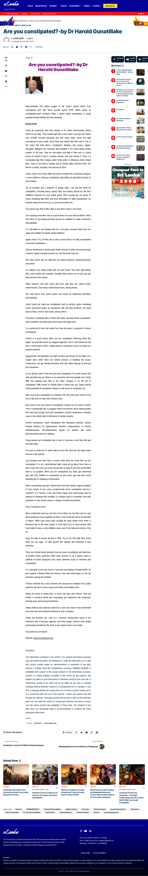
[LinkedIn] (143, 13)
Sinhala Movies (67, 813)
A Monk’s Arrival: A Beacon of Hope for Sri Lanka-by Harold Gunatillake (45, 795)
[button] (125, 6)
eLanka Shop (35, 13)
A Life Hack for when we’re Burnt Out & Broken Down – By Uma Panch (124, 82)
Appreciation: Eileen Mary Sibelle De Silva (123, 129)
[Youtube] (130, 59)
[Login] (121, 6)
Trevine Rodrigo (84, 813)
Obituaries (138, 809)
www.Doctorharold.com (43, 638)
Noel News (120, 109)
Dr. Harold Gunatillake (32, 813)
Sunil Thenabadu (12, 813)
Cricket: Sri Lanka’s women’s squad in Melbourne (123, 157)
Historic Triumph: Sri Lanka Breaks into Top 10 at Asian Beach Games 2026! (73, 792)
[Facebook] (138, 13)
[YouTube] (140, 13)
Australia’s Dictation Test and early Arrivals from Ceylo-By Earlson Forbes (16, 792)
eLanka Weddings (12, 13)
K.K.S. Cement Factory (124, 137)
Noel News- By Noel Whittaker (123, 119)
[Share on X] (12, 47)
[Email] (17, 47)
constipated (38, 723)
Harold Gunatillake (50, 723)
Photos (98, 813)
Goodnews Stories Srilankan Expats (18, 21)
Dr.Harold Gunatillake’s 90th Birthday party (125, 147)
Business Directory (49, 13)
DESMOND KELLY (33, 809)
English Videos (73, 809)
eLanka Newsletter (113, 813)
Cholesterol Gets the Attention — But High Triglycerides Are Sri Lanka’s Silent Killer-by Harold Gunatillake (131, 798)
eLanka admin (18, 38)
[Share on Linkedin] (81, 732)
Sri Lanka (87, 809)
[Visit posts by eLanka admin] (6, 40)
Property (24, 13)
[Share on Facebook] (67, 732)
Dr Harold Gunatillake (21, 25)
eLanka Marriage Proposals (122, 101)
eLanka (11, 4)
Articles (31, 21)
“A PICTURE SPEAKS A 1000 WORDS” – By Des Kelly (124, 72)
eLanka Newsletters (120, 809)
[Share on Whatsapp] (76, 732)
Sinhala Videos (102, 809)
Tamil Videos (51, 813)
